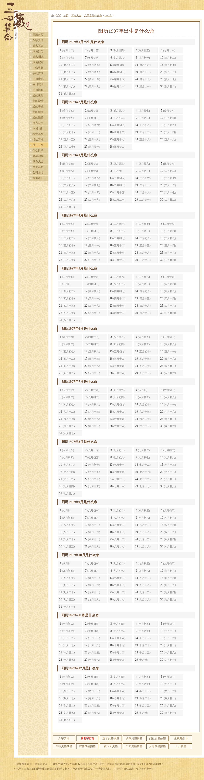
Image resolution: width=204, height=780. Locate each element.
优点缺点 (38, 122)
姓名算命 (38, 45)
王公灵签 (180, 746)
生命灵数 (38, 67)
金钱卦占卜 (181, 738)
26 (67, 86)
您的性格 (38, 117)
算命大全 (38, 161)
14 (143, 64)
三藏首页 (38, 34)
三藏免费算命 (21, 764)
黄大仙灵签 (111, 746)
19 (143, 72)
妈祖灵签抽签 (157, 738)
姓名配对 (38, 62)
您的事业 (38, 106)
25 (168, 79)
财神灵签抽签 (87, 746)
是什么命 (38, 145)
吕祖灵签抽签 (64, 746)
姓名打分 (38, 51)
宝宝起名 (38, 167)
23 (117, 79)
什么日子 (38, 150)
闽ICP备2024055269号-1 (150, 764)
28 (117, 86)
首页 (65, 15)
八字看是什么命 (93, 15)
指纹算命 (38, 139)
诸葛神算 (38, 156)
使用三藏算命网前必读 (112, 764)
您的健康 (38, 111)
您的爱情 (38, 100)
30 (168, 86)
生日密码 (38, 78)
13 (117, 64)
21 (67, 79)
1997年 (108, 15)
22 (92, 79)
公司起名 (38, 172)
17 (92, 72)
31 (67, 93)
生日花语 (38, 84)
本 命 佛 (37, 128)
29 (143, 86)
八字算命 (38, 40)
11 (67, 64)
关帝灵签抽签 (134, 738)
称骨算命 (38, 133)
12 (92, 64)
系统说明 (92, 764)
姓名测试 (38, 56)
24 (143, 79)
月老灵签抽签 (157, 746)
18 (117, 72)
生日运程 (38, 89)
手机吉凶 (38, 73)
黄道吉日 (38, 178)
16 (67, 72)
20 (168, 72)
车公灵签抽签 (134, 746)
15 (168, 64)
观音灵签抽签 (110, 738)
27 (92, 86)
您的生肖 (38, 95)
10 (168, 57)
